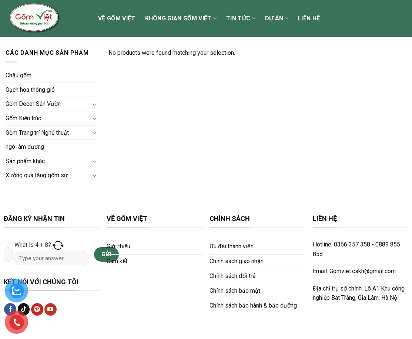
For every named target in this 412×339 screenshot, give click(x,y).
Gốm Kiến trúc (23, 118)
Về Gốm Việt (116, 18)
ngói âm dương (25, 146)
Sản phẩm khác (25, 161)
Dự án (276, 18)
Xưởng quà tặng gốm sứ (37, 175)
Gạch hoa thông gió (30, 89)
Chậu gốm (18, 75)
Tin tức (240, 18)
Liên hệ (309, 18)
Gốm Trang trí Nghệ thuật (37, 132)
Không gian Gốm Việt (181, 18)
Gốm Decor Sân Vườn (33, 103)
